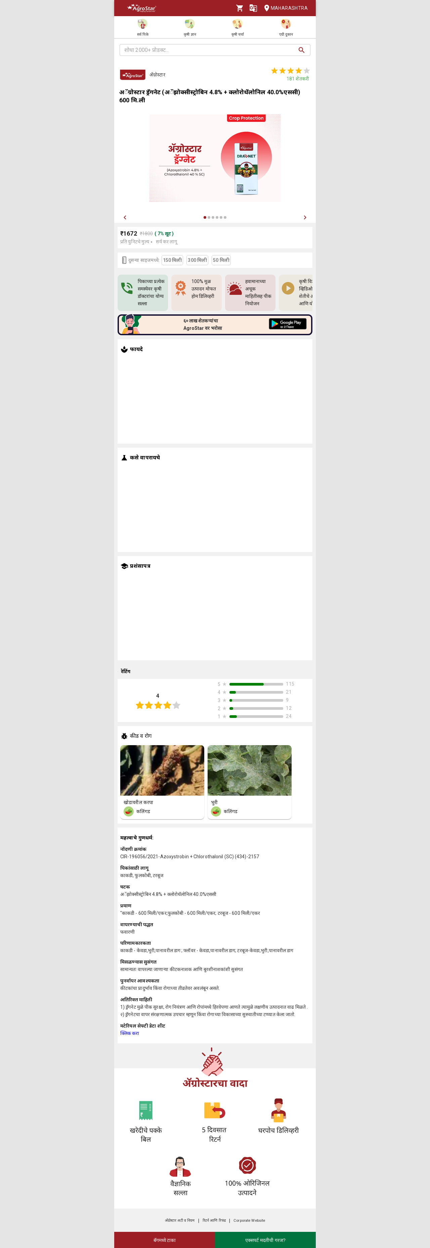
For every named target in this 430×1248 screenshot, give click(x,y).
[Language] (253, 8)
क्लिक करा (129, 1033)
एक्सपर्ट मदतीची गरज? (265, 1240)
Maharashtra (284, 8)
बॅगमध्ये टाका (165, 1240)
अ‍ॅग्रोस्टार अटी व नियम (180, 1220)
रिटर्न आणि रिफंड (214, 1220)
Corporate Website (249, 1220)
